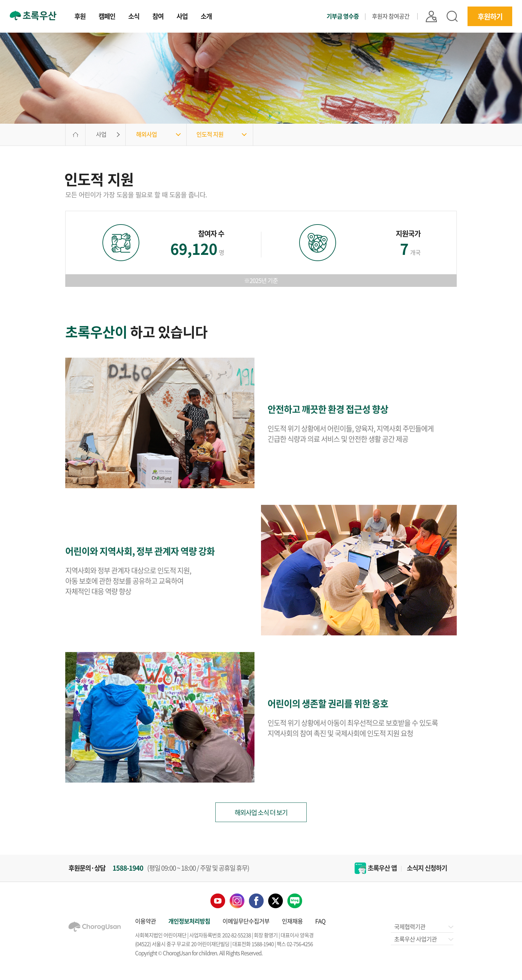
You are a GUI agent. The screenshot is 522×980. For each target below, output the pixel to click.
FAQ (320, 921)
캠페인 (100, 16)
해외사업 (146, 134)
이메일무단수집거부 (246, 921)
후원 (75, 16)
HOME (75, 135)
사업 (172, 16)
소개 (194, 16)
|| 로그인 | (443, 13)
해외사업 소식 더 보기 (261, 812)
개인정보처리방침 (189, 921)
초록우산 (31, 12)
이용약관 (145, 921)
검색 (458, 13)
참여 (149, 16)
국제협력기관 (423, 926)
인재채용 (292, 921)
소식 (126, 16)
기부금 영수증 (372, 13)
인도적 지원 (209, 134)
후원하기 (491, 13)
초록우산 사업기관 (423, 939)
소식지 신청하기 (427, 868)
